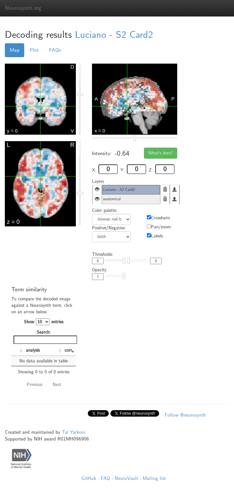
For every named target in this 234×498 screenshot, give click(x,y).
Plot (34, 50)
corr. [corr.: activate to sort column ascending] (69, 350)
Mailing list (154, 478)
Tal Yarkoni (74, 432)
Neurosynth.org (23, 8)
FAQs (55, 50)
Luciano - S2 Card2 (114, 34)
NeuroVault (126, 478)
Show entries (43, 321)
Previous (34, 384)
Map (14, 50)
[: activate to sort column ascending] (17, 351)
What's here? (160, 153)
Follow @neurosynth (185, 415)
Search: (45, 336)
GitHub (88, 478)
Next (57, 384)
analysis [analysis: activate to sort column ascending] (33, 350)
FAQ (105, 478)
